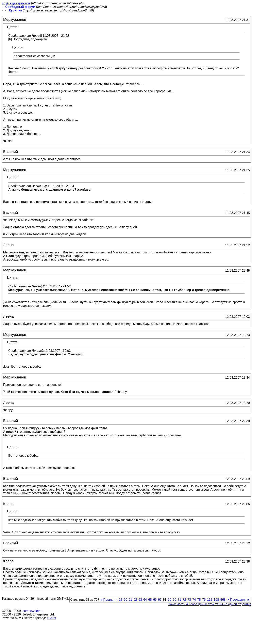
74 (194, 599)
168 (216, 599)
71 (179, 599)
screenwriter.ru (33, 611)
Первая (107, 599)
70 (174, 599)
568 (223, 599)
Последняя (239, 599)
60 (125, 599)
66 (155, 599)
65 (150, 599)
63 (140, 599)
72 (184, 599)
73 (189, 599)
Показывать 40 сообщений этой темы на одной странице (209, 604)
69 (169, 599)
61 (130, 599)
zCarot (51, 618)
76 (204, 599)
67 (159, 599)
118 (209, 599)
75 (199, 599)
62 (135, 599)
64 (145, 599)
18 (120, 599)
